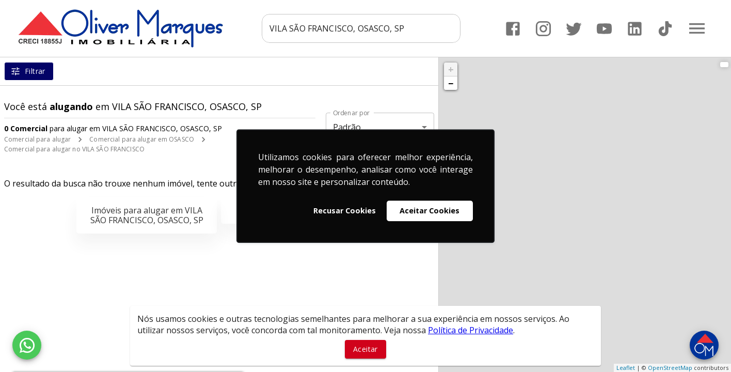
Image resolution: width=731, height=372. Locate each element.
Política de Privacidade (470, 330)
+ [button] (451, 69)
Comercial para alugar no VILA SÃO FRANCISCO (74, 149)
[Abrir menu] (696, 28)
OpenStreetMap (670, 367)
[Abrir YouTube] (604, 29)
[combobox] (361, 28)
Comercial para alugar (37, 139)
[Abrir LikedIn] (635, 29)
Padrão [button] (347, 127)
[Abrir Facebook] (513, 29)
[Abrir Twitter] (574, 29)
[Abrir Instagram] (543, 29)
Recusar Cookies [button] (344, 210)
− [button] (450, 83)
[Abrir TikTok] (665, 29)
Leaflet (625, 367)
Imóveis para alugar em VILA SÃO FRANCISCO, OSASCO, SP (146, 215)
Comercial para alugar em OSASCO (141, 139)
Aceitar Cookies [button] (429, 210)
